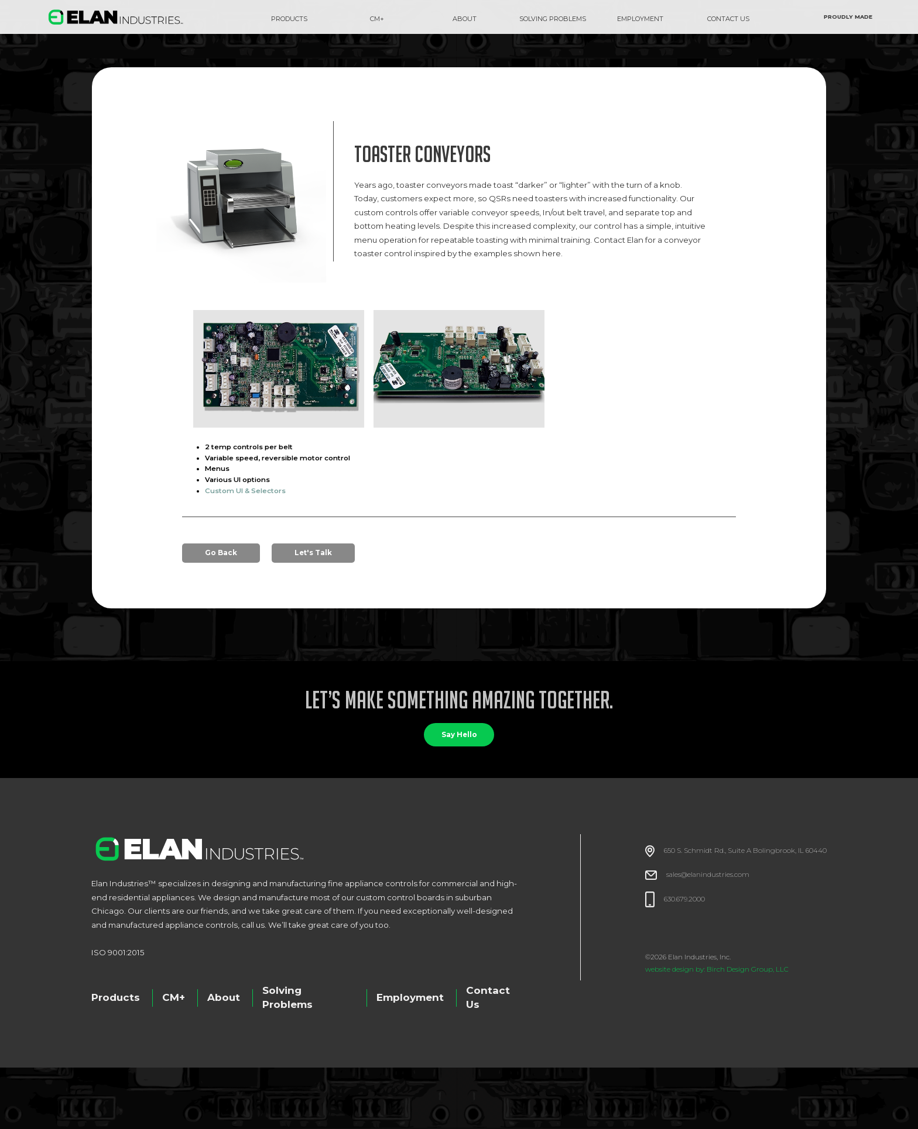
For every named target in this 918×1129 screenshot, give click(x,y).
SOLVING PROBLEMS (552, 19)
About (223, 997)
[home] (116, 17)
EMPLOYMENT (640, 19)
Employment (410, 997)
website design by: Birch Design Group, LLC (717, 969)
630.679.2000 (684, 899)
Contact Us (488, 997)
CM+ (377, 19)
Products (289, 19)
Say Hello (459, 735)
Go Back (221, 553)
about (465, 19)
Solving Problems (287, 997)
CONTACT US (728, 19)
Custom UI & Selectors (245, 491)
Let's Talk (313, 553)
